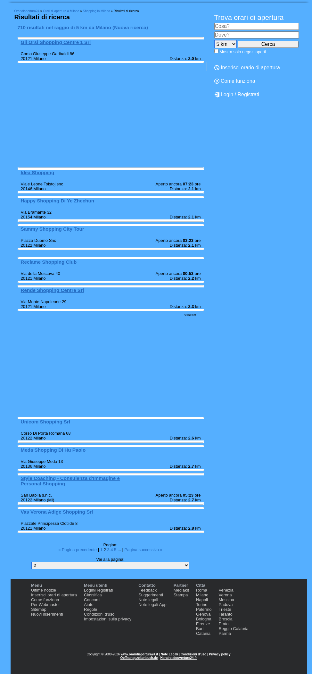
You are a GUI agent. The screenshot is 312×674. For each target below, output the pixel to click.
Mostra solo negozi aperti (242, 51)
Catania (203, 633)
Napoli (202, 599)
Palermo (203, 609)
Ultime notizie (43, 590)
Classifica (93, 595)
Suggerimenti (150, 595)
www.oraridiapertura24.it (139, 654)
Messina (226, 599)
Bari (199, 628)
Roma (201, 590)
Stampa (181, 595)
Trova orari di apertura (249, 17)
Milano (202, 595)
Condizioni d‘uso (99, 614)
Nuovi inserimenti (47, 614)
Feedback (147, 590)
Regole (90, 609)
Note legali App (152, 604)
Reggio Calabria (233, 628)
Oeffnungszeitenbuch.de (139, 658)
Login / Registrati (236, 95)
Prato (223, 623)
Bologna (203, 619)
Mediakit (181, 590)
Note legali (148, 599)
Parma (224, 633)
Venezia (225, 590)
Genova (203, 614)
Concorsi (92, 599)
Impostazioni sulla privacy (107, 619)
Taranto (225, 614)
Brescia (225, 619)
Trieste (224, 609)
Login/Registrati (98, 590)
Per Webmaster (45, 604)
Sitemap (38, 609)
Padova (225, 604)
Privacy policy (219, 654)
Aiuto (89, 604)
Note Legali (169, 654)
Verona (225, 595)
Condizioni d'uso (193, 654)
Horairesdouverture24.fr (178, 658)
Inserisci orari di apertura (54, 595)
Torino (201, 604)
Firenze (203, 623)
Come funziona (45, 599)
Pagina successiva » (143, 549)
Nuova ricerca (130, 27)
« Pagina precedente (78, 549)
